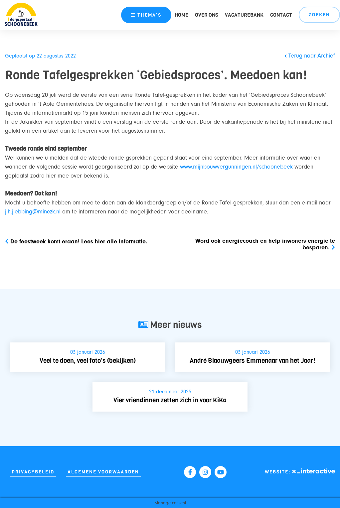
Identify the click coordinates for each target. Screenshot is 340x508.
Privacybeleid (33, 472)
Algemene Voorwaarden (103, 472)
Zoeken (319, 15)
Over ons (206, 15)
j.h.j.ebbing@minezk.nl (33, 211)
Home (181, 15)
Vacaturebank (244, 15)
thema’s (146, 15)
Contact (281, 15)
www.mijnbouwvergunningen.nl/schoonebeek (236, 166)
